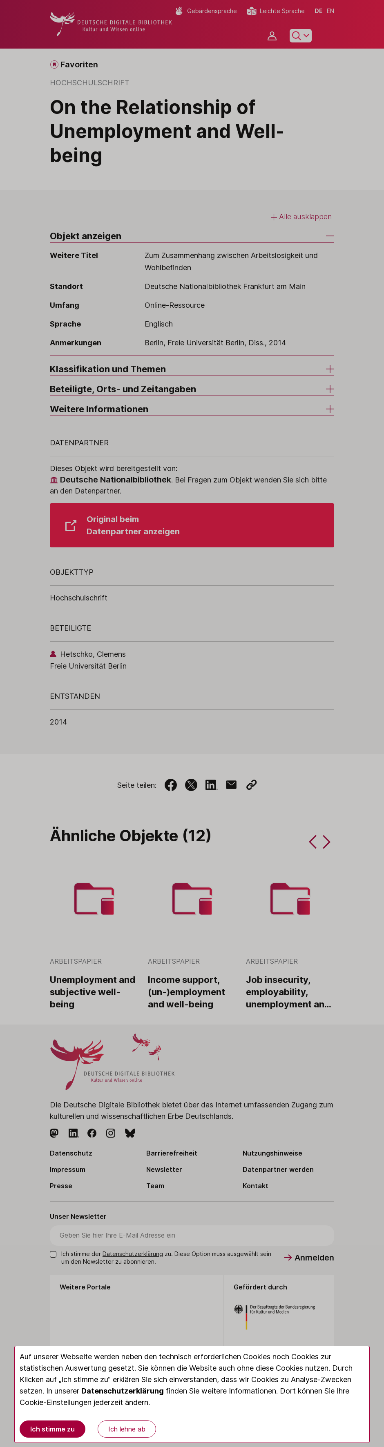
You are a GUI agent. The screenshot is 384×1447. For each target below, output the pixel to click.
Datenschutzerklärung (122, 1391)
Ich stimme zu (52, 1429)
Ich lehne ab (126, 1429)
